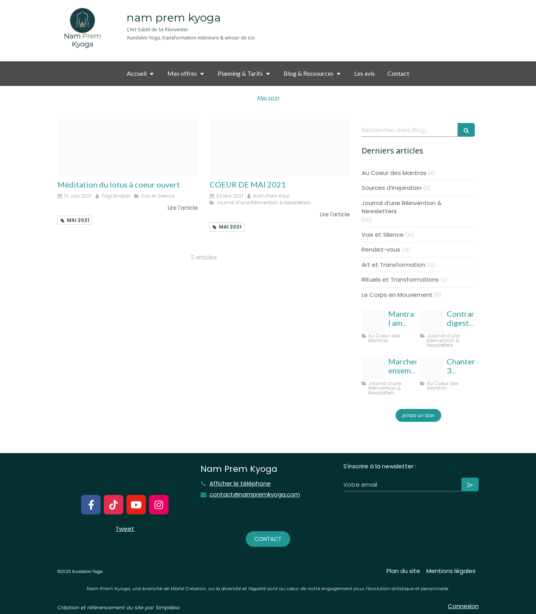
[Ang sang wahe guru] (432, 369)
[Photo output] (373, 321)
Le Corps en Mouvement (397, 295)
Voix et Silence (383, 234)
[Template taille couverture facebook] (373, 369)
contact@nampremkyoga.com (254, 494)
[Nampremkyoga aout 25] (432, 321)
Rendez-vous (381, 249)
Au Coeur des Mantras (394, 173)
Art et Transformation (393, 265)
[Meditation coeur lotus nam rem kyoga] (127, 147)
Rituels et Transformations (400, 279)
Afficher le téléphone (240, 483)
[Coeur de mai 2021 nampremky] (279, 147)
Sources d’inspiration (392, 188)
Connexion (463, 606)
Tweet (124, 529)
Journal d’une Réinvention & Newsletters (402, 207)
